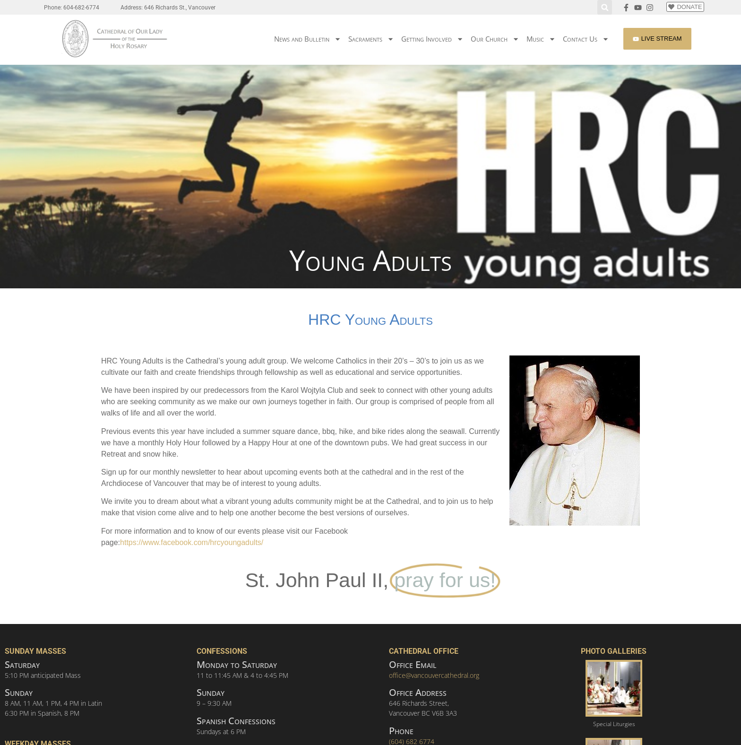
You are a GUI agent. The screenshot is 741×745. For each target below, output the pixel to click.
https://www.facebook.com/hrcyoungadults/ (191, 542)
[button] (604, 7)
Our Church (495, 39)
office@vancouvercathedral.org (434, 675)
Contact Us (586, 39)
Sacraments (371, 39)
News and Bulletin (307, 39)
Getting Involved (432, 39)
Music (541, 39)
